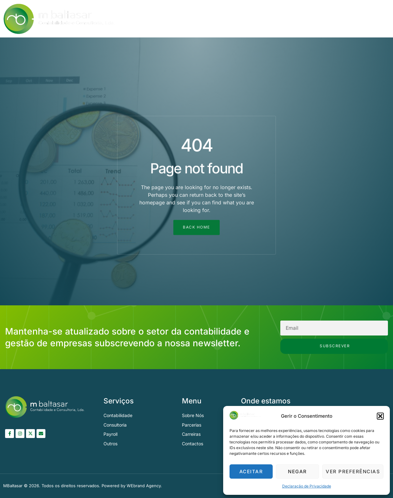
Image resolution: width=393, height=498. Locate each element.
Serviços (296, 18)
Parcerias (334, 19)
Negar (297, 471)
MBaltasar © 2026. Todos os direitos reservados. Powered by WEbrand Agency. (82, 485)
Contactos (370, 19)
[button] (380, 416)
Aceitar (251, 471)
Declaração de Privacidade (306, 486)
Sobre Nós (257, 19)
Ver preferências (353, 471)
